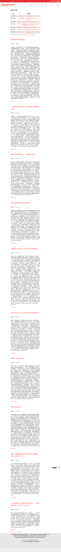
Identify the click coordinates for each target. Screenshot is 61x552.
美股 (42, 5)
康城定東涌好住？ (16, 411)
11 (20, 39)
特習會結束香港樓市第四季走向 (21, 207)
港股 (46, 5)
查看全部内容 (13, 105)
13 (22, 39)
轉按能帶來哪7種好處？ (18, 44)
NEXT (33, 39)
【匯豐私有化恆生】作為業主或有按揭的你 (24, 253)
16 (26, 39)
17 (27, 39)
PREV (11, 39)
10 (19, 39)
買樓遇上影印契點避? (17, 363)
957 (31, 39)
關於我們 (57, 5)
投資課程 (31, 5)
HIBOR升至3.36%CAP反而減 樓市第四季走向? (25, 317)
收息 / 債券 (37, 5)
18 (28, 39)
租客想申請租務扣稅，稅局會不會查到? (23, 159)
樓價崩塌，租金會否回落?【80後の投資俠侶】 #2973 (28, 23)
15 (25, 39)
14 (23, 39)
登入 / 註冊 (51, 5)
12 (21, 39)
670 (19, 536)
